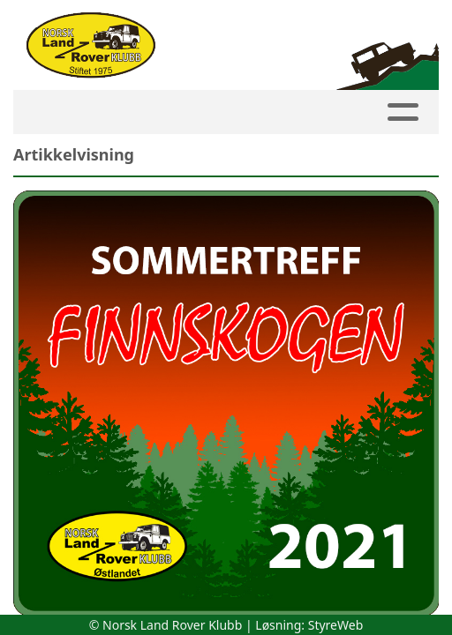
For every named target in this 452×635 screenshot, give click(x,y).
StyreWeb (336, 624)
